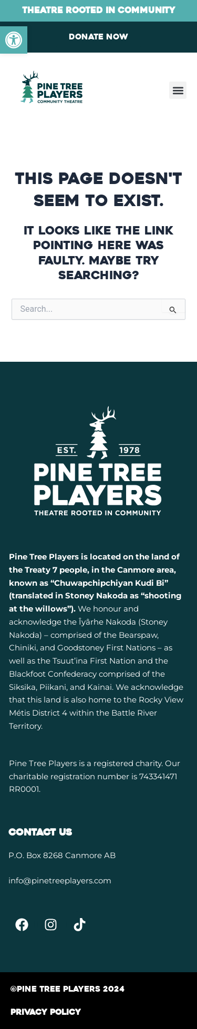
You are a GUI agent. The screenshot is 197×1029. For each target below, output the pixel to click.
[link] (13, 40)
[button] (177, 90)
